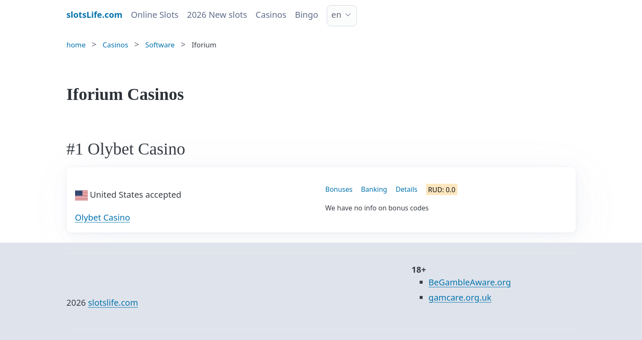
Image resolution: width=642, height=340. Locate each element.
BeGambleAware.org (470, 282)
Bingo (306, 14)
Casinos (270, 14)
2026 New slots (217, 14)
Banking (374, 189)
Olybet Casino (102, 217)
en (336, 14)
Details (406, 189)
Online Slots (155, 14)
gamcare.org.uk (460, 297)
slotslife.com (113, 302)
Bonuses (339, 189)
